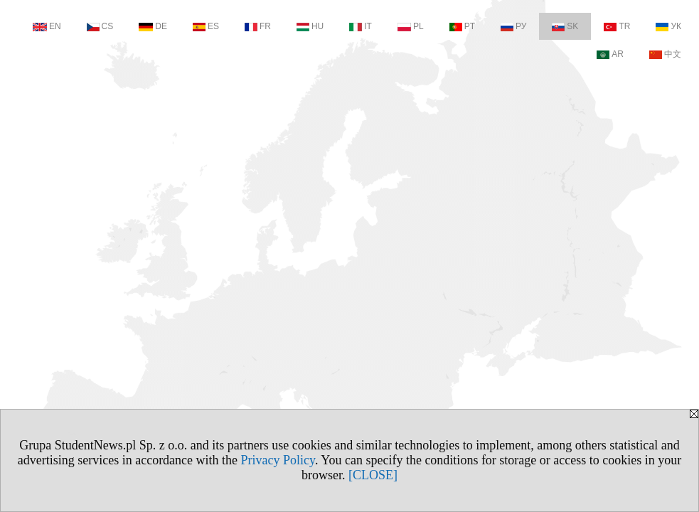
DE (153, 26)
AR (610, 54)
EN (47, 26)
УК (668, 26)
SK (565, 26)
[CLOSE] (372, 475)
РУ (513, 26)
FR (258, 26)
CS (100, 26)
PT (462, 26)
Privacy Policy (278, 460)
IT (360, 26)
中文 (665, 54)
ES (206, 26)
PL (410, 26)
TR (617, 26)
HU (310, 26)
